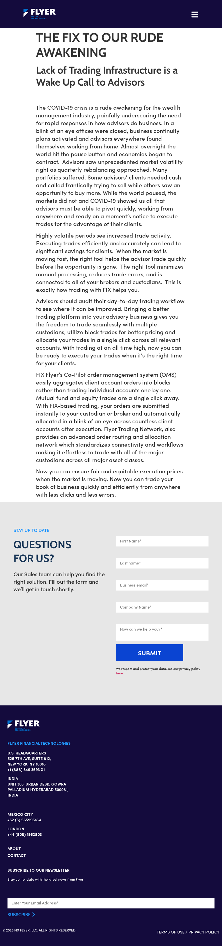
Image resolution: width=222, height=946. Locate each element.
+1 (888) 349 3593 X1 (26, 769)
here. (120, 673)
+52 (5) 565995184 (24, 819)
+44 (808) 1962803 (25, 834)
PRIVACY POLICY (204, 931)
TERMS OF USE (170, 931)
